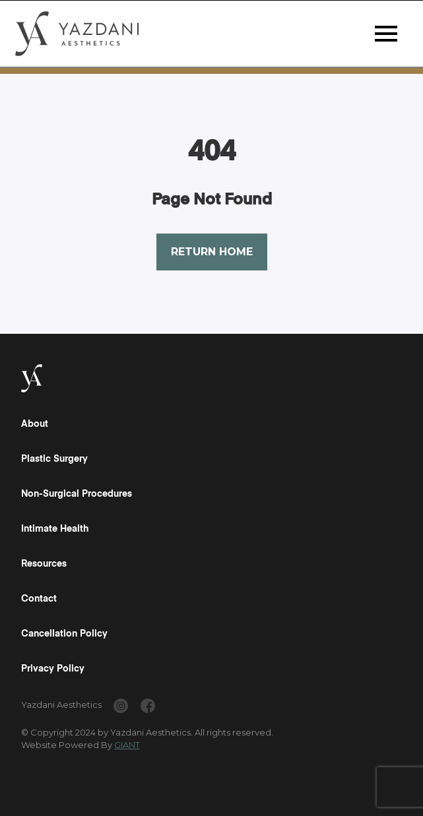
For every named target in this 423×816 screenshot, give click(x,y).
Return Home (212, 251)
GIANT (127, 744)
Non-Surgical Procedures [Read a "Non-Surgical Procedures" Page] (76, 494)
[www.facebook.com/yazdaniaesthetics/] (148, 708)
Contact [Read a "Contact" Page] (39, 599)
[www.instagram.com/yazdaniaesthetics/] (121, 708)
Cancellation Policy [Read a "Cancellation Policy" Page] (64, 634)
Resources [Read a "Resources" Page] (44, 564)
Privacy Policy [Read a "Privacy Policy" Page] (52, 669)
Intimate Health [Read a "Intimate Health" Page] (54, 529)
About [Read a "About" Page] (34, 424)
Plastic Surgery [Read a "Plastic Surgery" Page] (54, 459)
